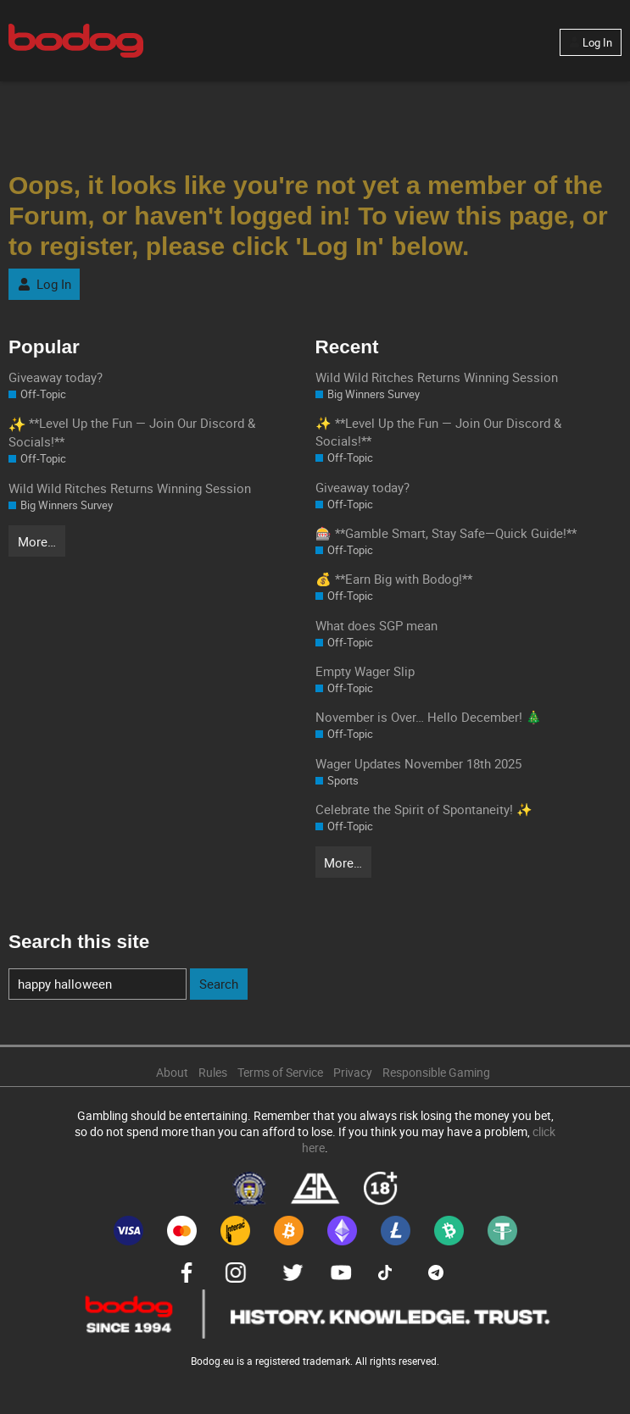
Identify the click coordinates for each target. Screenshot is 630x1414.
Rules (212, 1072)
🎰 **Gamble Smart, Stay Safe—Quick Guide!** (446, 532)
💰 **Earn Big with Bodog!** (393, 578)
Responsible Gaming (436, 1072)
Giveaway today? (55, 377)
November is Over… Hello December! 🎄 (428, 716)
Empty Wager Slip (365, 671)
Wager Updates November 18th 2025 (418, 763)
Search (218, 983)
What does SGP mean (376, 625)
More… (37, 541)
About (172, 1072)
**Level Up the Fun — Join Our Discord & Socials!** (131, 432)
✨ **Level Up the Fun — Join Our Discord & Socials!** (438, 431)
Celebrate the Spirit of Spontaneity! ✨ (423, 809)
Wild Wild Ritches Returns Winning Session (129, 488)
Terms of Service (280, 1072)
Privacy (352, 1072)
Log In (590, 42)
